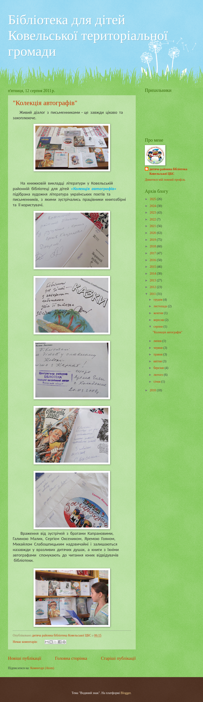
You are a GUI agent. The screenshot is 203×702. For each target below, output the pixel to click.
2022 (153, 219)
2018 (153, 246)
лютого (159, 374)
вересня (159, 320)
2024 (153, 206)
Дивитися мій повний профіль (165, 179)
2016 (153, 260)
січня (157, 381)
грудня (158, 299)
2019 (153, 239)
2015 (153, 266)
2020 (153, 233)
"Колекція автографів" (45, 102)
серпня (159, 326)
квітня (158, 361)
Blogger (126, 693)
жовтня (159, 313)
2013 (153, 280)
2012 (153, 287)
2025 (153, 199)
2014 (153, 273)
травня (158, 354)
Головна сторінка (71, 658)
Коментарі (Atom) (42, 668)
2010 (153, 390)
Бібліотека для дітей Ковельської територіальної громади (88, 35)
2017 (153, 253)
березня (159, 368)
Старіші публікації (118, 658)
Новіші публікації (24, 658)
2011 (153, 294)
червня (159, 348)
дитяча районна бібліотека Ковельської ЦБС (168, 171)
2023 (153, 212)
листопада (161, 306)
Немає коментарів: (25, 642)
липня (158, 341)
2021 (153, 226)
